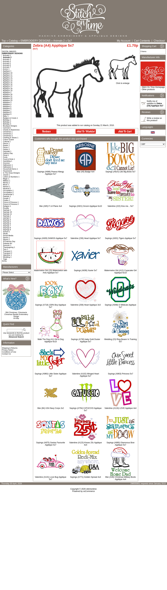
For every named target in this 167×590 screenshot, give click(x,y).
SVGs (4, 261)
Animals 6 (7, 65)
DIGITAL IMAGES (9, 51)
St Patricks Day (9, 241)
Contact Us (6, 354)
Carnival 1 (7, 128)
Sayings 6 (7, 224)
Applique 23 (7, 100)
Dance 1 (6, 143)
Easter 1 (6, 145)
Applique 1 (7, 71)
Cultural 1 (7, 141)
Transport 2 (7, 253)
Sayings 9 (7, 230)
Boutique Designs (10, 126)
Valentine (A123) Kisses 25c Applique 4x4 (85, 443)
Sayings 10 (7, 212)
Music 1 (6, 185)
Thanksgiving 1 (9, 247)
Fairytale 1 (7, 151)
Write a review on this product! (154, 119)
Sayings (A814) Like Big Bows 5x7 (120, 172)
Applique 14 (7, 81)
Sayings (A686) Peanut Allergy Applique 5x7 (50, 173)
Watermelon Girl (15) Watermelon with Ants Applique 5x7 (50, 271)
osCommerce (89, 491)
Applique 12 (7, 77)
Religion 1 (7, 206)
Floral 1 (6, 155)
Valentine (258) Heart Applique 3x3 (85, 305)
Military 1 (6, 181)
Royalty (6, 208)
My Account (123, 40)
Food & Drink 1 (9, 159)
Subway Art (7, 243)
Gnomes (6, 163)
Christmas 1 (8, 132)
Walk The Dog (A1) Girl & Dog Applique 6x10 (51, 340)
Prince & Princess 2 (11, 204)
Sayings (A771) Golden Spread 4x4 (85, 477)
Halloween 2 (8, 167)
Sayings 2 (7, 216)
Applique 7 (7, 110)
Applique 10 (7, 73)
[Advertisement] (83, 520)
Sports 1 (6, 237)
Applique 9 (7, 114)
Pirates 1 (6, 200)
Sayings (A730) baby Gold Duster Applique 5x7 (85, 340)
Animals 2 (59, 40)
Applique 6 (7, 108)
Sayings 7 (7, 226)
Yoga (5, 259)
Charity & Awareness (11, 130)
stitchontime (91, 489)
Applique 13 (7, 79)
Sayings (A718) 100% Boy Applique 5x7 (50, 306)
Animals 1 (7, 55)
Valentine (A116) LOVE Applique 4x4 (121, 408)
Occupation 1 (8, 190)
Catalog (13, 40)
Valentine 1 (7, 255)
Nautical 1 (7, 188)
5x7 (70, 40)
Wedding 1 (7, 257)
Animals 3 (7, 59)
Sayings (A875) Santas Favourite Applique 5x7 (50, 443)
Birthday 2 (7, 122)
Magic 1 (6, 179)
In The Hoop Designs (11, 173)
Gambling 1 (7, 161)
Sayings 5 (7, 222)
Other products (148, 89)
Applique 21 (7, 96)
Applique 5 (7, 106)
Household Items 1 (10, 169)
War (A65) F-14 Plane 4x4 (50, 206)
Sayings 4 (7, 220)
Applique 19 (7, 91)
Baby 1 (5, 116)
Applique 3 (7, 102)
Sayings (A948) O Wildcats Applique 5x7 (120, 306)
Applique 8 (7, 112)
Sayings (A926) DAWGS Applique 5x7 (50, 238)
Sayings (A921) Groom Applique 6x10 (85, 206)
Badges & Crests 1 (10, 118)
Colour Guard (8, 140)
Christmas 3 (8, 136)
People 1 (6, 198)
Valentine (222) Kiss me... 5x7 (120, 206)
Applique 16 (7, 85)
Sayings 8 (7, 228)
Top (4, 40)
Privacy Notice (7, 350)
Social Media (8, 235)
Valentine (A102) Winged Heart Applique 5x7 (85, 375)
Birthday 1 (7, 120)
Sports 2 (6, 239)
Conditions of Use (9, 352)
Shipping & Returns (9, 348)
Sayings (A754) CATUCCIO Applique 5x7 (85, 409)
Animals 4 (7, 61)
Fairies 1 (6, 149)
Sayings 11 (7, 214)
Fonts (5, 157)
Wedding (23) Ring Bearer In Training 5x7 (120, 340)
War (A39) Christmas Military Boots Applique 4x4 (120, 478)
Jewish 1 (6, 175)
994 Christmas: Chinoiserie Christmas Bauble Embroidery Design (16, 314)
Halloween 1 (8, 165)
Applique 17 (7, 87)
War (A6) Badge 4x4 (85, 172)
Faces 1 (6, 147)
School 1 (6, 232)
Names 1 (6, 187)
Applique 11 (7, 75)
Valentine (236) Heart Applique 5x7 (85, 238)
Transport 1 (7, 251)
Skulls (5, 234)
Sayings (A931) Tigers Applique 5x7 (120, 238)
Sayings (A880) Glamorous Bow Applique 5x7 (120, 443)
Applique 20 (7, 94)
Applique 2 (7, 93)
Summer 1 (7, 245)
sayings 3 (6, 218)
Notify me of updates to (155, 103)
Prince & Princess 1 (11, 202)
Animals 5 (7, 63)
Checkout (159, 40)
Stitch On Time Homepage (153, 87)
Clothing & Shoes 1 (10, 138)
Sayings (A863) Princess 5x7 (120, 374)
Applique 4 (7, 104)
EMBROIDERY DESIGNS (35, 40)
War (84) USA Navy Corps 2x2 (50, 408)
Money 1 (6, 183)
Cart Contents (142, 40)
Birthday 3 (7, 124)
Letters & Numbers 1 (11, 177)
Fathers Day (8, 153)
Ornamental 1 (8, 194)
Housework (7, 171)
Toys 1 (5, 249)
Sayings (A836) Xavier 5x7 (85, 270)
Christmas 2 (8, 134)
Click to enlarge (122, 82)
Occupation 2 (8, 192)
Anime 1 (6, 69)
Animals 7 (7, 67)
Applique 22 (7, 98)
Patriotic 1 (7, 196)
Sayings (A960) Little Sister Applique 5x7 (50, 375)
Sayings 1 (7, 210)
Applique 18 (7, 89)
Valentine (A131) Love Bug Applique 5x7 (50, 478)
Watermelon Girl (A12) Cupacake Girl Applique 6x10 (120, 271)
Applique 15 (7, 83)
